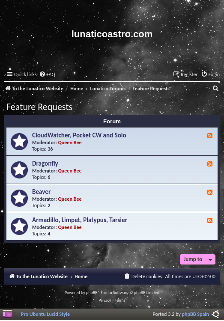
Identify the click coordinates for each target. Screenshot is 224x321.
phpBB (92, 292)
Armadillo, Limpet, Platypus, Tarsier (79, 220)
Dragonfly (45, 163)
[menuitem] (47, 74)
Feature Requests (39, 107)
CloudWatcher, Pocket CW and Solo (79, 135)
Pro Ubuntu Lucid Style (45, 314)
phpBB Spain (195, 314)
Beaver (41, 192)
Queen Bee (70, 142)
